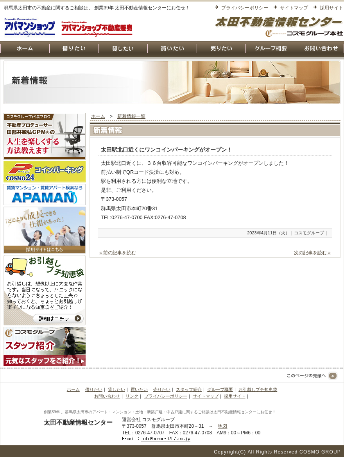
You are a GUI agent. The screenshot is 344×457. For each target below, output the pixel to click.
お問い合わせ (107, 396)
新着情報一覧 (131, 116)
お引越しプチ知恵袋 (257, 389)
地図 (222, 426)
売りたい (161, 389)
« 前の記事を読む (117, 252)
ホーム (98, 116)
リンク (131, 396)
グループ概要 (220, 389)
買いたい (139, 389)
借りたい (93, 389)
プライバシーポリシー (244, 8)
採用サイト (331, 8)
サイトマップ (294, 8)
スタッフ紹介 (189, 389)
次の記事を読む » (312, 252)
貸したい (116, 389)
